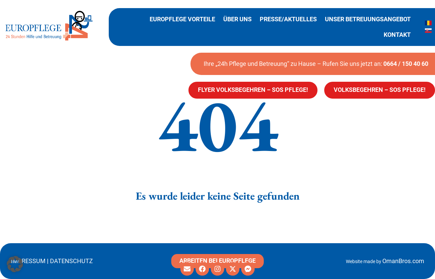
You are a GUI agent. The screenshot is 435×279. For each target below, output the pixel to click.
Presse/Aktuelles (288, 19)
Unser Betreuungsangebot (368, 19)
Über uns (237, 19)
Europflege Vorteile (182, 19)
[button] (15, 264)
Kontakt (397, 34)
